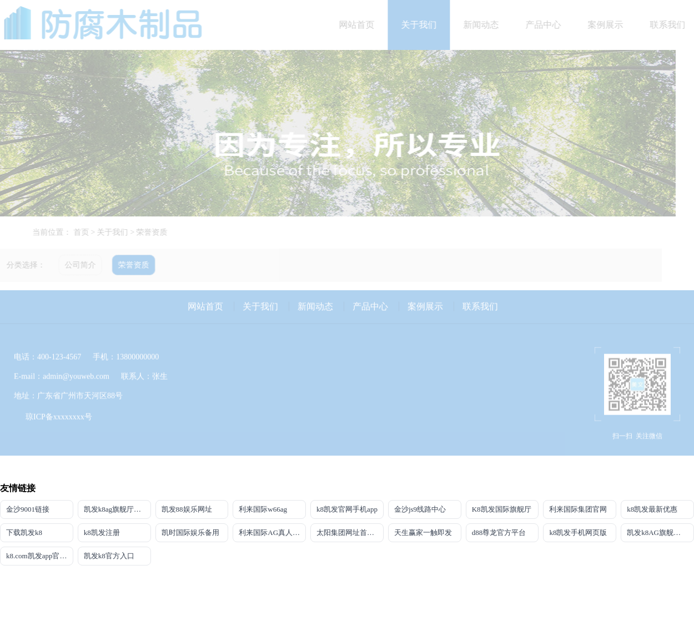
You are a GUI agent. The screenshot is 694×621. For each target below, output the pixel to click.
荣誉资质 (156, 232)
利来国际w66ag (263, 509)
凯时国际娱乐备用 (190, 532)
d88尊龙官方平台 (499, 532)
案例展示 (610, 24)
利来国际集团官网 (578, 509)
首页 (85, 232)
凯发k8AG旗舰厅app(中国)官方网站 (660, 532)
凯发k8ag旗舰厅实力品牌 (117, 509)
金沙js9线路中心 (420, 509)
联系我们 (480, 301)
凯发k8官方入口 (109, 556)
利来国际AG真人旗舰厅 (272, 532)
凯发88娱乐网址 (187, 509)
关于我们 (423, 24)
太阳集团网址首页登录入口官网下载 (350, 532)
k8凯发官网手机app (347, 509)
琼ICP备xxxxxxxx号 (59, 412)
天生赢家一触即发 (423, 532)
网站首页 (361, 24)
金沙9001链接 (27, 509)
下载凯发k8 (24, 532)
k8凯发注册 (102, 532)
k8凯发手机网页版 (578, 532)
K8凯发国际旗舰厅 (501, 509)
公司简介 (75, 265)
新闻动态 (486, 24)
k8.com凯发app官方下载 (39, 556)
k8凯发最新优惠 (652, 509)
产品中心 (548, 24)
